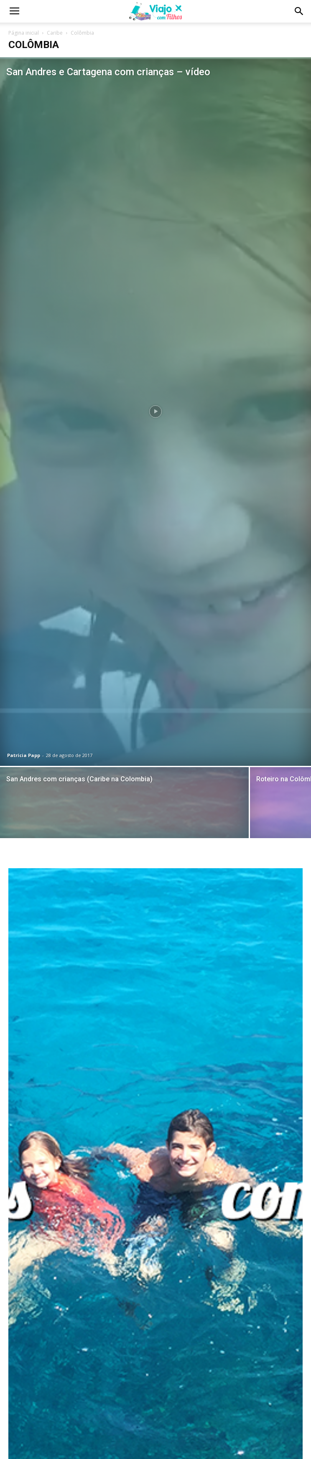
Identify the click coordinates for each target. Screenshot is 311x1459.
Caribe (55, 32)
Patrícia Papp (23, 755)
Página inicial (23, 32)
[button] (299, 11)
